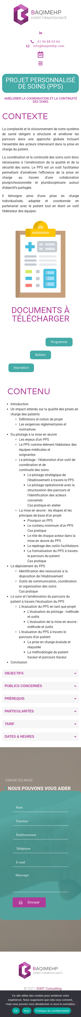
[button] (40, 673)
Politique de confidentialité (52, 1010)
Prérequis (14, 698)
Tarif (9, 724)
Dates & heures (19, 736)
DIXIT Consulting (49, 989)
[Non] (74, 1003)
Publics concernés (23, 686)
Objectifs (14, 673)
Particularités (19, 711)
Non (26, 1010)
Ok (16, 1010)
